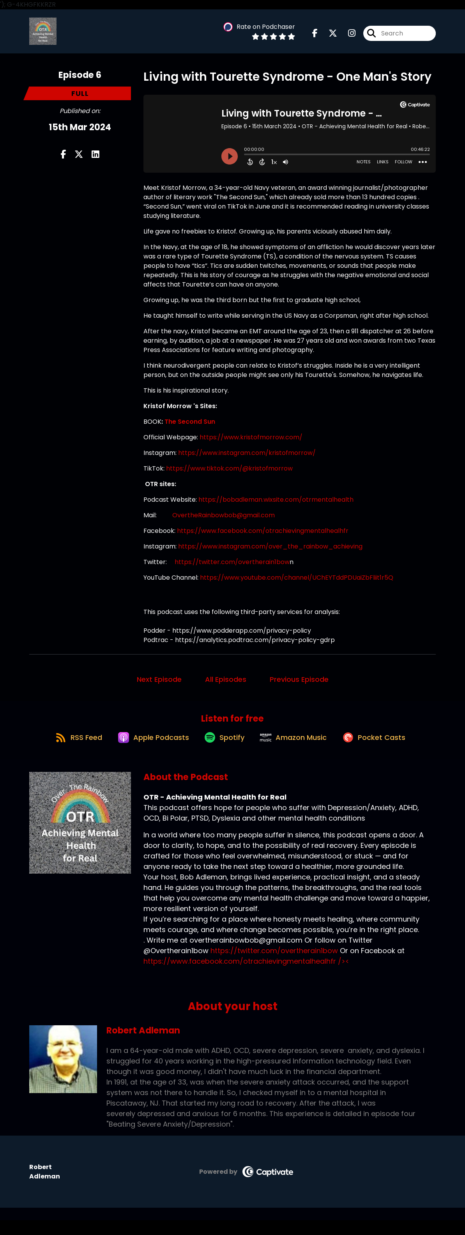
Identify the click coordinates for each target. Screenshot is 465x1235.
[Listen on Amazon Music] (297, 751)
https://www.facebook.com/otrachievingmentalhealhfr (262, 537)
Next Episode (159, 686)
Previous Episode (299, 686)
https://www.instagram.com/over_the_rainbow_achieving (271, 552)
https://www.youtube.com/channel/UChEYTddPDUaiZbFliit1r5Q (296, 584)
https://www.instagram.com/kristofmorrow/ (247, 459)
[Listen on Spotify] (223, 751)
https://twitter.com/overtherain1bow (232, 568)
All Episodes (225, 686)
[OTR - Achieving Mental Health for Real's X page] (328, 36)
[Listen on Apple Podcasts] (146, 751)
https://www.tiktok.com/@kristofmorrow (229, 475)
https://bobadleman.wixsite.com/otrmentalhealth (276, 506)
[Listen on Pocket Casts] (382, 751)
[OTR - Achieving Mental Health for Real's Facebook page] (315, 36)
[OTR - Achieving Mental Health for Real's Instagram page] (347, 36)
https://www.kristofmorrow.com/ (251, 443)
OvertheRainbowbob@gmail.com (223, 521)
